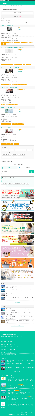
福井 (14, 344)
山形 (18, 336)
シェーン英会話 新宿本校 (7, 25)
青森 (6, 336)
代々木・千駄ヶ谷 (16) (6, 154)
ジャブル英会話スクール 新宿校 (9, 87)
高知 (8, 352)
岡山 (5, 349)
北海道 (2, 336)
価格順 (9, 22)
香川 (5, 352)
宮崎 (21, 354)
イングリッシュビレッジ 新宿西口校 (10, 67)
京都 (8, 346)
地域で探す (10, 167)
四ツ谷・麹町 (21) (22, 154)
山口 (8, 349)
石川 (8, 344)
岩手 (9, 336)
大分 (18, 354)
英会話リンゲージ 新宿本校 (8, 107)
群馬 (18, 339)
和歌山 (18, 346)
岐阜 (11, 341)
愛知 (2, 341)
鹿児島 (8, 354)
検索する (31, 171)
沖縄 (24, 354)
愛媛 (2, 352)
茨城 (15, 339)
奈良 (14, 346)
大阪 (2, 346)
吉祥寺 (24, 183)
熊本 (5, 354)
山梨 (24, 339)
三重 (8, 341)
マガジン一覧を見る (17, 325)
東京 (2, 339)
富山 (11, 344)
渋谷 (27, 183)
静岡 (5, 341)
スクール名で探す (27, 167)
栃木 (21, 339)
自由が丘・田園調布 (17, 183)
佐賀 (15, 354)
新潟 (2, 344)
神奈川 (5, 339)
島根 (14, 349)
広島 (2, 349)
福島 (21, 336)
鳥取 (11, 349)
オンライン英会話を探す (18, 164)
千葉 (12, 339)
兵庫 (5, 346)
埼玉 (9, 339)
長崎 (12, 354)
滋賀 (11, 346)
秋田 (12, 336)
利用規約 (22, 412)
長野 (5, 344)
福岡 (2, 354)
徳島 (11, 352)
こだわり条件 (4, 174)
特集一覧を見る (17, 302)
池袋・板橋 (10, 183)
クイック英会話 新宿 (6, 127)
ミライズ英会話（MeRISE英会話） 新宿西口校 (12, 47)
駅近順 (26, 22)
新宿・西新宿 (5, 183)
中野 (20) (14, 154)
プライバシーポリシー (29, 412)
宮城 (15, 336)
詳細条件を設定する (18, 12)
